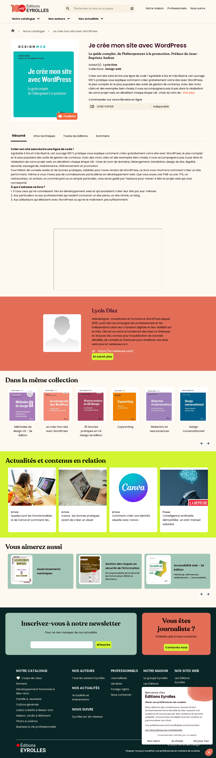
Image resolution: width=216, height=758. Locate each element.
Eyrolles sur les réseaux (87, 717)
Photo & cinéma (26, 721)
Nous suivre (197, 8)
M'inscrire (103, 645)
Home (13, 31)
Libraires (116, 684)
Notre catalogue (23, 19)
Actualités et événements (80, 697)
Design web (113, 69)
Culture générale (27, 704)
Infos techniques (44, 136)
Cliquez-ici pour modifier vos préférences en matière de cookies (163, 750)
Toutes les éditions (75, 136)
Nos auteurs (56, 19)
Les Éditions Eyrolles (150, 686)
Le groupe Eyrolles (155, 678)
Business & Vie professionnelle (36, 727)
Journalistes (119, 678)
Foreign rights (120, 689)
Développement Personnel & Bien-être (35, 691)
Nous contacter (121, 695)
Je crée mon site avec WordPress (75, 31)
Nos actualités (89, 19)
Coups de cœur (29, 678)
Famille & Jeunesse (29, 699)
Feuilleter (67, 116)
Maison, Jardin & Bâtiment (33, 716)
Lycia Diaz (110, 65)
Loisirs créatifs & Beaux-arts (34, 710)
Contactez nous (176, 647)
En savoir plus (102, 357)
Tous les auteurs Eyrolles (88, 678)
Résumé (18, 135)
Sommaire (103, 136)
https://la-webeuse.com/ (112, 351)
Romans (21, 684)
